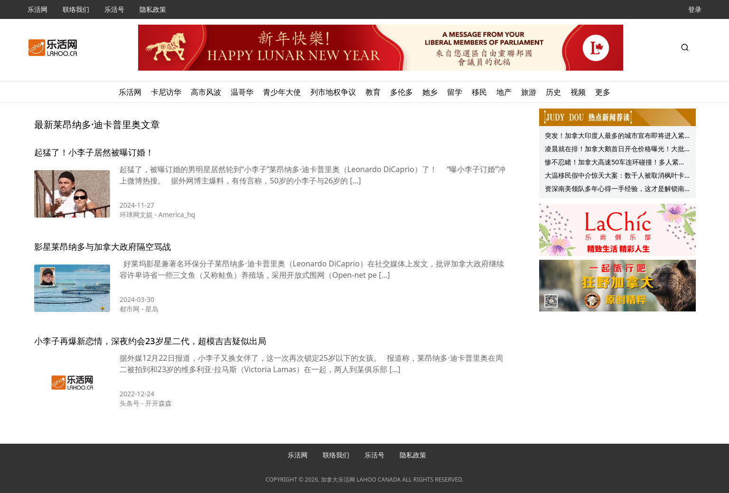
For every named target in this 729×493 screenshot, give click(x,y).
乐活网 (37, 9)
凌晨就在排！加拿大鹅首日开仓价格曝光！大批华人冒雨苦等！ (614, 149)
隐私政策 (153, 9)
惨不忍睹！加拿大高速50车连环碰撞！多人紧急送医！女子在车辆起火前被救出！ (615, 163)
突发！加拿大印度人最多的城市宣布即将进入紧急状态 (614, 136)
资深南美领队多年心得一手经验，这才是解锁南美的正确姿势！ (614, 189)
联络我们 (76, 9)
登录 (694, 9)
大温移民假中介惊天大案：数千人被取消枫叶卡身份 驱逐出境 (614, 176)
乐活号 (114, 9)
